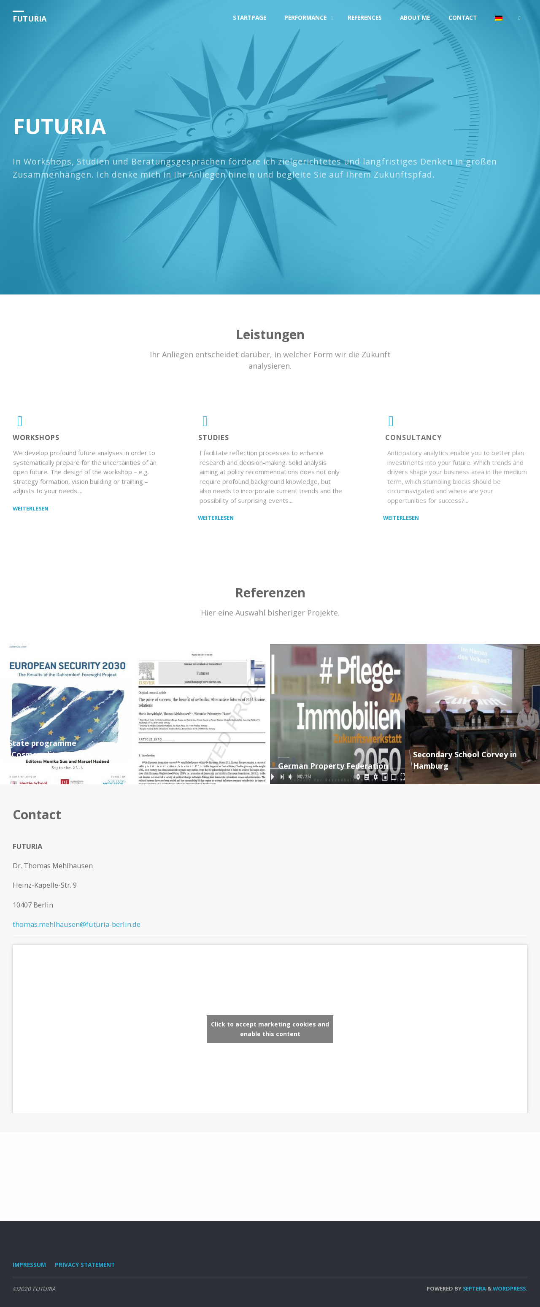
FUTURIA (29, 19)
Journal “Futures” (175, 766)
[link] (519, 18)
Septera (474, 1288)
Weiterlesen (31, 508)
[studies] (205, 423)
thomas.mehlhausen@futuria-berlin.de (76, 924)
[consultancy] (391, 423)
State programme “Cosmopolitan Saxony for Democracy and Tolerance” (59, 754)
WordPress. (510, 1288)
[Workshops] (20, 423)
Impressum (29, 1265)
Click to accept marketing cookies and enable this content (270, 1029)
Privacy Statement (85, 1265)
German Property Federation (333, 766)
